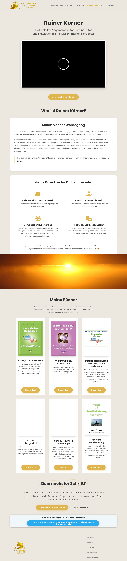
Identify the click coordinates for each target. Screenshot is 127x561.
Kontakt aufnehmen (81, 507)
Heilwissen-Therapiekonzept (61, 5)
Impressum (90, 547)
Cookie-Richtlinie (90, 552)
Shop (103, 5)
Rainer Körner (92, 5)
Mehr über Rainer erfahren (63, 97)
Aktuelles (111, 5)
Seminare (80, 5)
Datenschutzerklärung (90, 557)
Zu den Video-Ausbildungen (52, 507)
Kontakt (90, 542)
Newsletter (90, 537)
